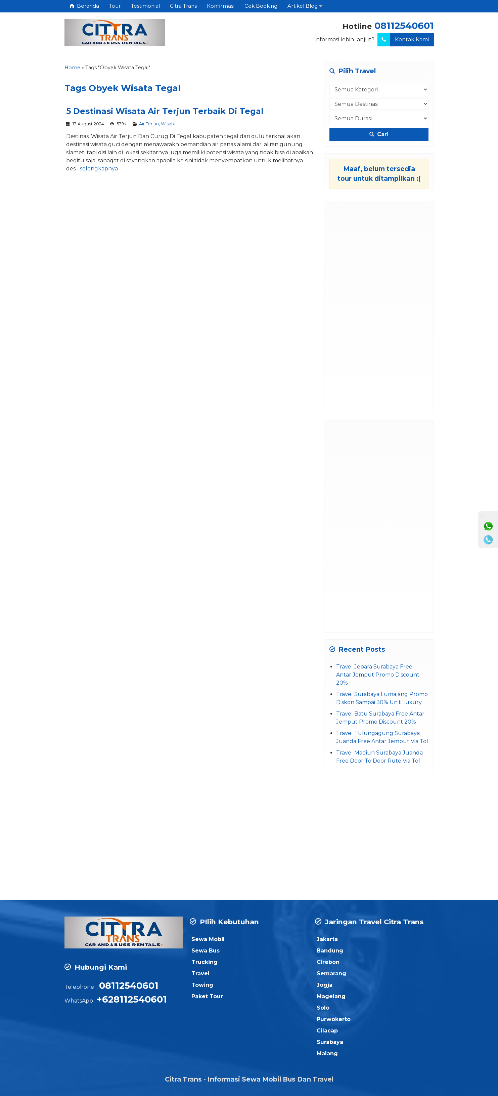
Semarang (331, 973)
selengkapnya (99, 168)
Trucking (204, 962)
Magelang (331, 996)
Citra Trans (183, 6)
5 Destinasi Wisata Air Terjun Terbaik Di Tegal (165, 111)
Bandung (330, 950)
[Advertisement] (378, 307)
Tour (115, 6)
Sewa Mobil (208, 939)
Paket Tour (207, 996)
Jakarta (327, 939)
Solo (323, 1008)
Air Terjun (149, 123)
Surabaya (330, 1042)
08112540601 (404, 25)
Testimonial (145, 6)
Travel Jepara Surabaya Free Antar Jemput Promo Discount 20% (377, 674)
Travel (200, 973)
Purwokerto (334, 1019)
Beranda (84, 6)
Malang (327, 1053)
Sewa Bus (205, 950)
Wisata (168, 123)
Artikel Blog (302, 6)
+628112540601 (132, 999)
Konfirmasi (220, 6)
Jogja (324, 985)
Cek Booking (260, 6)
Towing (202, 985)
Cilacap (327, 1030)
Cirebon (328, 962)
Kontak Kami (403, 39)
